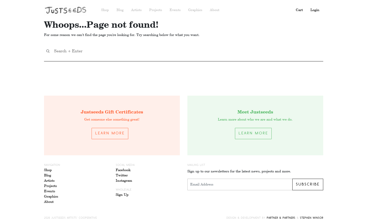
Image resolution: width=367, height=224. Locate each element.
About (214, 10)
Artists (136, 10)
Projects (155, 10)
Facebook (123, 170)
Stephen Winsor (311, 218)
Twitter (122, 175)
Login (314, 10)
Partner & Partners (281, 218)
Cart (299, 10)
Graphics (195, 10)
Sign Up (122, 195)
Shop (105, 10)
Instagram (124, 180)
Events (175, 10)
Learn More (110, 133)
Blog (120, 10)
